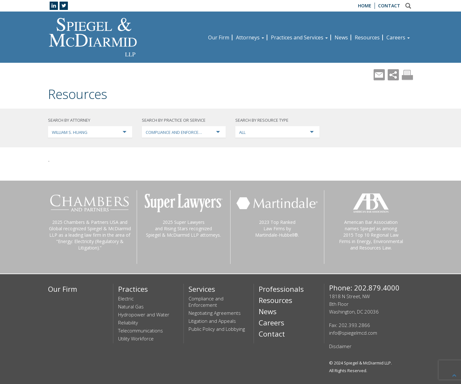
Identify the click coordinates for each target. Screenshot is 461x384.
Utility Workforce (136, 338)
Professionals (281, 289)
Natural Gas (131, 306)
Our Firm (218, 37)
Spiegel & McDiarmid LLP (367, 363)
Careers (398, 37)
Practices (133, 289)
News (341, 37)
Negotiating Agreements (215, 313)
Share (393, 74)
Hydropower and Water (143, 314)
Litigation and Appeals (212, 321)
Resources (367, 37)
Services (202, 289)
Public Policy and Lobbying (217, 329)
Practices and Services (299, 37)
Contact (389, 6)
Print (407, 74)
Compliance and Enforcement (206, 301)
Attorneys (250, 37)
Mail (379, 74)
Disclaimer (340, 346)
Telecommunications (140, 330)
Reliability (128, 322)
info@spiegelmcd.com (353, 333)
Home (364, 6)
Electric (125, 298)
